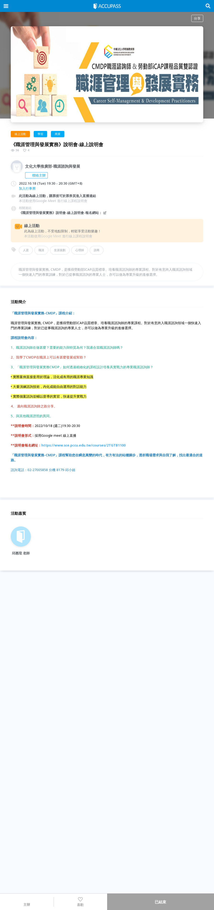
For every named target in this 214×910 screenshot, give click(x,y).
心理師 (79, 250)
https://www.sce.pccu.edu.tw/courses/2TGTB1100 (68, 445)
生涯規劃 (60, 250)
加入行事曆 (27, 188)
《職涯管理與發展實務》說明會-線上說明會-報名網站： (63, 212)
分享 (197, 18)
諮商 (96, 250)
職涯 (41, 250)
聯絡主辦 (36, 175)
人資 (26, 250)
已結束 (160, 902)
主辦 (26, 902)
